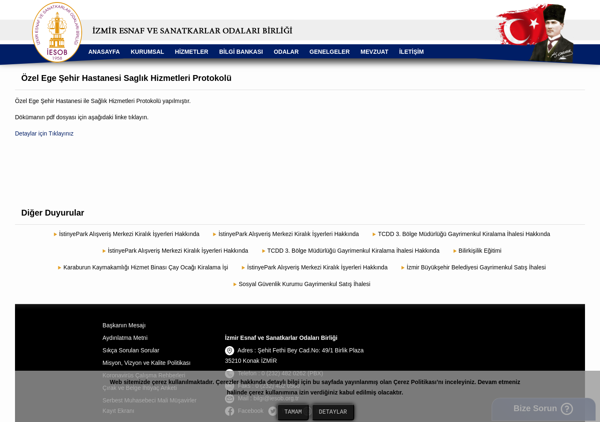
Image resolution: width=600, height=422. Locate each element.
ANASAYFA (104, 51)
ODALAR (286, 51)
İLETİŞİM (411, 51)
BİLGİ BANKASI (241, 51)
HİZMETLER (191, 51)
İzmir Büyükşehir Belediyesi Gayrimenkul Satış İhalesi (476, 267)
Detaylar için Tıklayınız (44, 133)
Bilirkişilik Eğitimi (480, 250)
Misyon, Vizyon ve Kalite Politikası (146, 362)
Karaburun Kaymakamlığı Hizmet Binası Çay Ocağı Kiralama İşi (145, 267)
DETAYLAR (333, 412)
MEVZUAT (374, 51)
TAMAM (293, 412)
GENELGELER (330, 51)
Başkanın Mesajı (124, 325)
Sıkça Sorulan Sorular (130, 350)
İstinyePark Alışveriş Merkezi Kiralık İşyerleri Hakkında (129, 234)
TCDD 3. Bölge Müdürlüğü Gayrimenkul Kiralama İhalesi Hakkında (464, 234)
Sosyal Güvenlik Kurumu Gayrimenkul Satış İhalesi (304, 284)
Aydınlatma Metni (125, 337)
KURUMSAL (147, 51)
